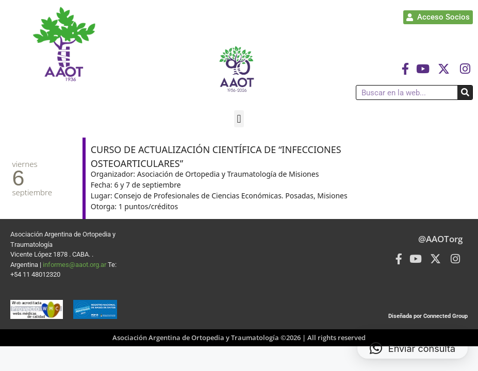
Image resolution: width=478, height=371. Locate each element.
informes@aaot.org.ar (75, 264)
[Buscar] (464, 92)
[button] (239, 118)
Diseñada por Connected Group (428, 316)
